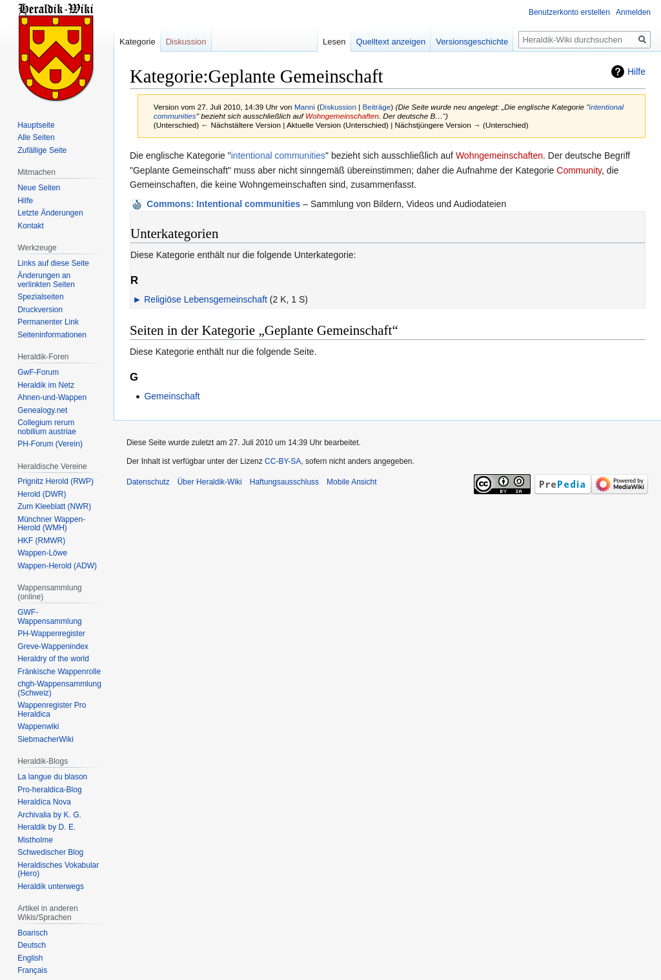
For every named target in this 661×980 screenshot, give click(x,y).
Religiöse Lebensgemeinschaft (205, 299)
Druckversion (40, 309)
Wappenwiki (38, 726)
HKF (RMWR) (41, 540)
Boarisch (32, 932)
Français (32, 970)
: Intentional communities (223, 204)
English (30, 958)
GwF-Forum (38, 372)
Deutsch (31, 945)
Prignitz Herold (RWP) (55, 481)
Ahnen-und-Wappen (51, 397)
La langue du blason (52, 776)
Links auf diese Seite (53, 263)
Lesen (334, 41)
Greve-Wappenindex (52, 646)
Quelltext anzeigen (391, 41)
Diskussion (338, 107)
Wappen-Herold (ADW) (57, 565)
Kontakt (30, 225)
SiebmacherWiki (45, 739)
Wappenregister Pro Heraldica (51, 710)
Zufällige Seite (41, 150)
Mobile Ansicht (351, 481)
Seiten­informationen (51, 334)
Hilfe (636, 71)
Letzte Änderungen (50, 212)
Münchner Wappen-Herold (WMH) (51, 524)
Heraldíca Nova (44, 801)
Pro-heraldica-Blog (49, 789)
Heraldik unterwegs (50, 886)
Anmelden (633, 12)
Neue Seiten (38, 187)
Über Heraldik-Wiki (210, 481)
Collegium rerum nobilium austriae (46, 427)
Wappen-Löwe (42, 552)
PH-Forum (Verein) (50, 443)
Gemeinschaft (171, 396)
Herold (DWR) (41, 494)
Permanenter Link (48, 321)
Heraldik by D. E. (46, 827)
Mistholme (35, 840)
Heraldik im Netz (45, 385)
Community (579, 170)
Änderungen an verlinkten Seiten (46, 280)
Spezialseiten (40, 296)
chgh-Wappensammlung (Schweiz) (59, 688)
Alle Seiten (35, 137)
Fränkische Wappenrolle (59, 671)
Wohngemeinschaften (342, 116)
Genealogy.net (42, 410)
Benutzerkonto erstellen (569, 12)
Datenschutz (148, 481)
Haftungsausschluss (284, 481)
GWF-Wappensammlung (49, 617)
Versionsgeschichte (472, 41)
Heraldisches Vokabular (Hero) (58, 870)
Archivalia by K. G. (49, 814)
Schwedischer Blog (50, 852)
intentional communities (278, 155)
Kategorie (137, 41)
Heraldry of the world (53, 658)
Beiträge (377, 107)
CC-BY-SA (283, 461)
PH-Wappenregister (51, 633)
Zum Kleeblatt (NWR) (54, 506)
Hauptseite (35, 125)
